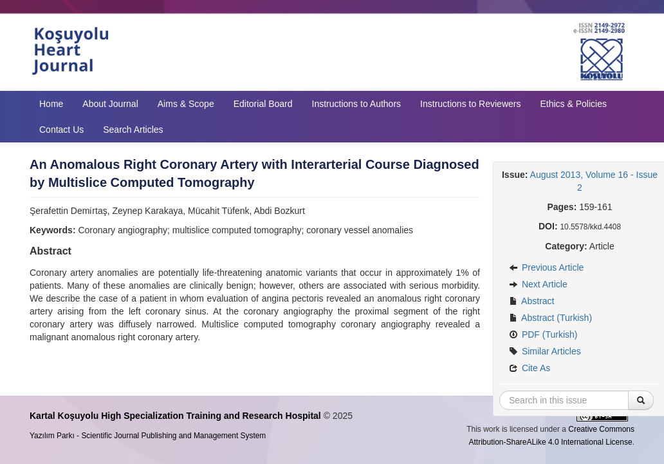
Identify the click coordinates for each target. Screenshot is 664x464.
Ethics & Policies (573, 104)
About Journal (110, 104)
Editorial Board (263, 104)
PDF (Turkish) (543, 334)
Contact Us (61, 129)
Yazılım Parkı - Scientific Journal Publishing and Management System (148, 435)
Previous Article (546, 267)
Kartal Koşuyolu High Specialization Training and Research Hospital (175, 416)
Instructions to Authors (356, 104)
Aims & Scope (186, 104)
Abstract (531, 301)
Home (51, 104)
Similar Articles (545, 351)
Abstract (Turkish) (550, 318)
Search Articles (133, 129)
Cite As (529, 368)
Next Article (538, 284)
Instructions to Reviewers (470, 104)
